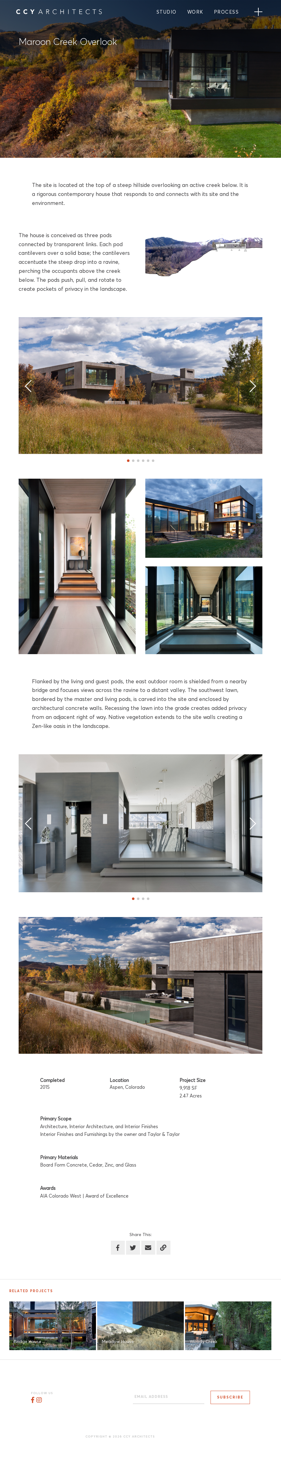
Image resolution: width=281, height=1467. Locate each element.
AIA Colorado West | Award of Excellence (84, 1196)
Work (195, 12)
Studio (166, 12)
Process (226, 12)
